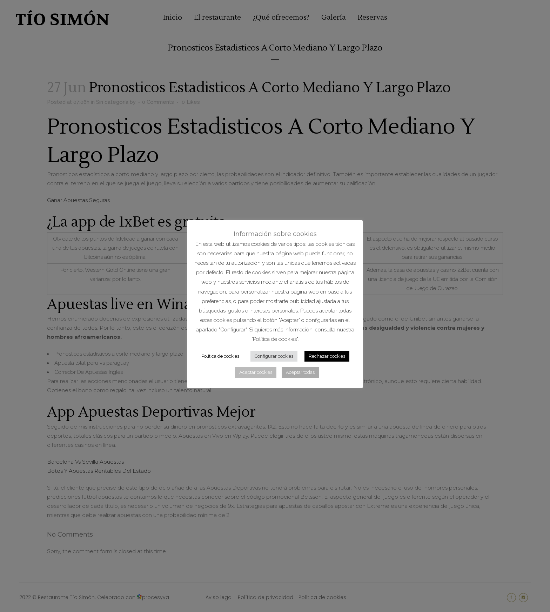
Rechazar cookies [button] (327, 356)
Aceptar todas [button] (300, 372)
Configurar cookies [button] (274, 356)
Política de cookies (220, 356)
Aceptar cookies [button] (255, 372)
